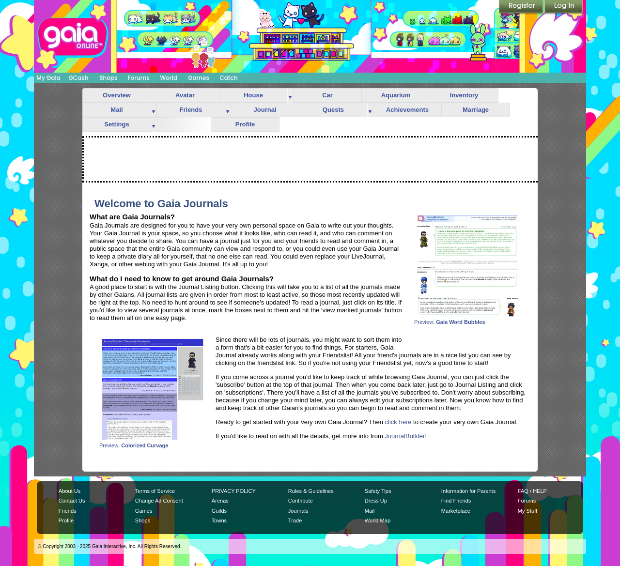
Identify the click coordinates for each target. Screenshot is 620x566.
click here (398, 422)
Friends (191, 109)
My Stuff (527, 511)
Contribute (300, 501)
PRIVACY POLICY (234, 491)
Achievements (407, 109)
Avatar (185, 95)
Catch (229, 78)
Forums (138, 78)
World (168, 78)
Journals (298, 511)
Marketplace (455, 511)
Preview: (467, 319)
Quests (333, 109)
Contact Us (72, 501)
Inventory (464, 95)
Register (521, 7)
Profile (245, 124)
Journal (265, 109)
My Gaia (48, 78)
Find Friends (456, 501)
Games (198, 78)
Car (327, 95)
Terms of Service (155, 491)
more (290, 96)
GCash (79, 78)
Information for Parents (468, 491)
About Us (69, 491)
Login (563, 7)
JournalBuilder (405, 436)
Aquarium (396, 95)
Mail (116, 109)
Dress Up (376, 501)
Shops (108, 78)
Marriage (476, 109)
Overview (117, 95)
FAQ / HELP (532, 491)
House (253, 95)
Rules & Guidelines (311, 491)
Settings (116, 124)
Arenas (220, 501)
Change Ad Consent (159, 501)
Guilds (219, 511)
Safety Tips (378, 491)
